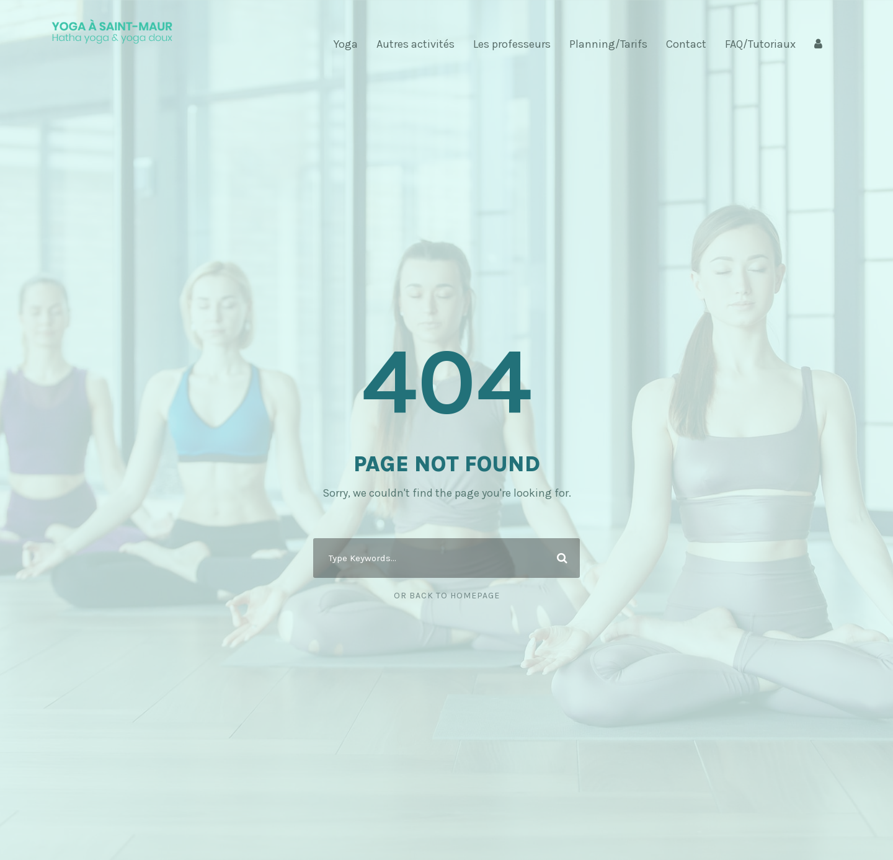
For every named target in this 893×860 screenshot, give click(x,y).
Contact (686, 44)
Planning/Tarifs (608, 44)
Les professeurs (512, 44)
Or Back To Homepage (447, 595)
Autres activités (415, 44)
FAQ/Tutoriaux (760, 44)
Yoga (346, 44)
